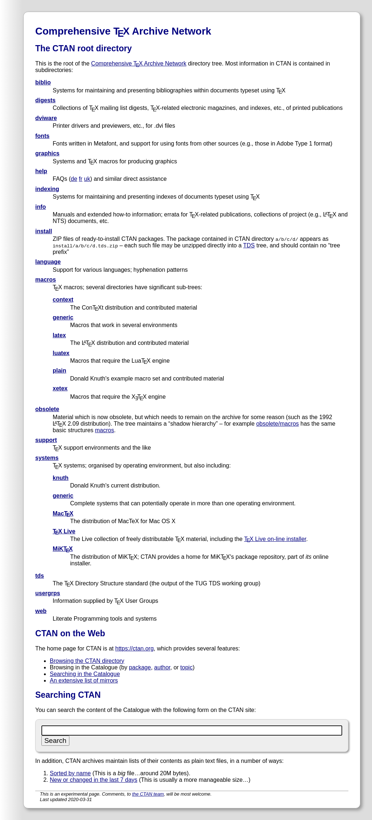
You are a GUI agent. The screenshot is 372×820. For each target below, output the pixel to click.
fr (80, 179)
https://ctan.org (134, 648)
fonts (42, 136)
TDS (249, 245)
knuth (61, 478)
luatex (61, 353)
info (40, 207)
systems (46, 458)
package (140, 667)
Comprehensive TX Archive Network (138, 63)
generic (63, 317)
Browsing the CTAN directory (87, 661)
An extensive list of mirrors (84, 680)
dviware (46, 118)
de (74, 179)
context (63, 299)
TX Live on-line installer (275, 539)
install (43, 231)
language (48, 262)
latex (59, 335)
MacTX (63, 513)
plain (59, 370)
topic (186, 667)
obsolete (47, 409)
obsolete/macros (277, 424)
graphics (47, 153)
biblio (43, 82)
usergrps (47, 593)
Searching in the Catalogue (85, 674)
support (46, 440)
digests (45, 100)
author (162, 667)
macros (45, 279)
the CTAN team (148, 794)
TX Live (64, 531)
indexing (47, 189)
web (40, 611)
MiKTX (63, 549)
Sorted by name (70, 773)
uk (87, 179)
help (41, 171)
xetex (60, 388)
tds (39, 576)
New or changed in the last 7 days (93, 780)
